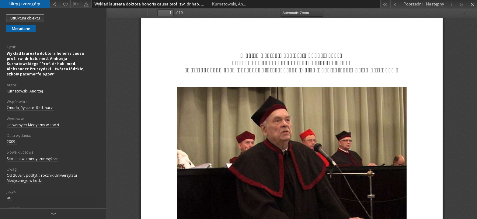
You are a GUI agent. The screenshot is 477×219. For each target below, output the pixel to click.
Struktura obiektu (25, 18)
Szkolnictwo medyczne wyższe (32, 158)
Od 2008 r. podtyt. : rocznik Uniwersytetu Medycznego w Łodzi (42, 178)
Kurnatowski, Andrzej (25, 91)
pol (9, 197)
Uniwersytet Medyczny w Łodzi (33, 124)
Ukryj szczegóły (24, 3)
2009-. (12, 141)
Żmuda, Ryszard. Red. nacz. (30, 107)
